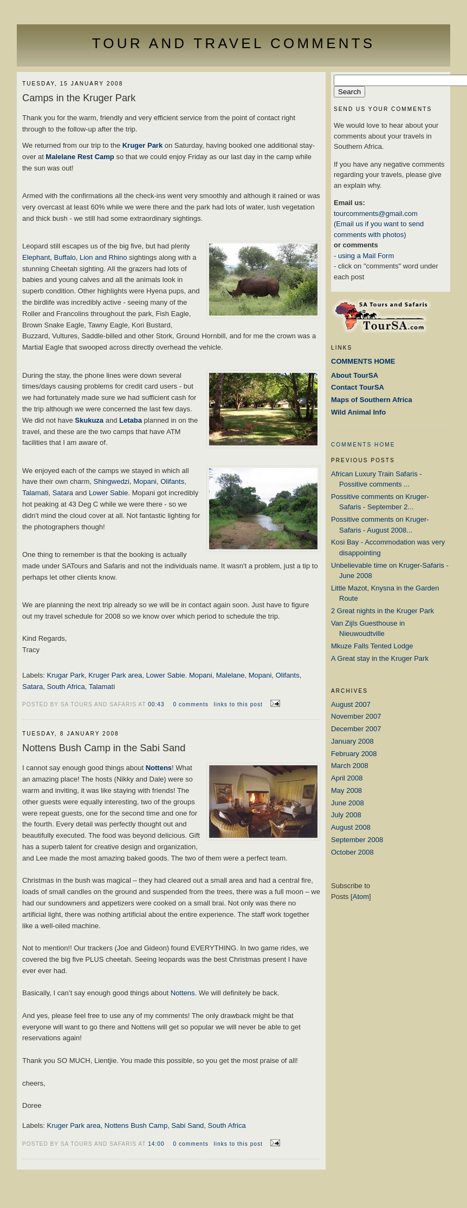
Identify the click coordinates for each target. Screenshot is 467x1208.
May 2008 (346, 790)
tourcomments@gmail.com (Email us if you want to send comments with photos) (379, 224)
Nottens (183, 993)
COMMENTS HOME (363, 445)
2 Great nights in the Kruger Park (382, 611)
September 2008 (357, 840)
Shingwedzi (112, 481)
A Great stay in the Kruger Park (380, 658)
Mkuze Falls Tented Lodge (372, 646)
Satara (64, 493)
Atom (361, 896)
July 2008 (346, 815)
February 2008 (354, 754)
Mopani (145, 481)
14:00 (157, 1144)
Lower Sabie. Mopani (179, 675)
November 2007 (356, 716)
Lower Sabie (108, 493)
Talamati (35, 493)
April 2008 (347, 778)
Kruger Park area (115, 675)
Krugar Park (66, 675)
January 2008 (352, 741)
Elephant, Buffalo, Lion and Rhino (75, 257)
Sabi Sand (187, 1125)
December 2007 (356, 729)
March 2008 (349, 765)
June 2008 (347, 803)
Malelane (230, 675)
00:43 (157, 704)
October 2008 (352, 852)
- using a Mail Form (364, 256)
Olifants (172, 481)
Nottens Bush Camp (136, 1125)
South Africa (66, 686)
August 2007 (351, 704)
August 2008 (351, 827)
